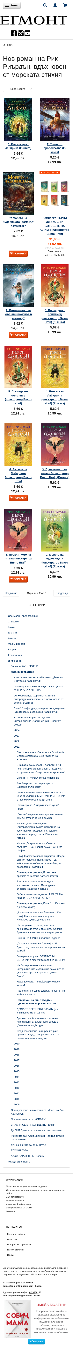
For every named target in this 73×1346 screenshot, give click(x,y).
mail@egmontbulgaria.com (17, 1295)
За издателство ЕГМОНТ (19, 1207)
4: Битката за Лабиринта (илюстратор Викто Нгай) (18, 475)
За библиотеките (15, 1196)
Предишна (11, 593)
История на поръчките (19, 1244)
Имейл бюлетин (15, 1249)
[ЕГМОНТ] (33, 19)
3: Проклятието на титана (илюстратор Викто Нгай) (18, 558)
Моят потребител (16, 1234)
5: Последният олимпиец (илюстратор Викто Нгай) (18, 397)
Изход (10, 1255)
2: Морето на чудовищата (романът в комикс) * (18, 221)
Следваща (62, 593)
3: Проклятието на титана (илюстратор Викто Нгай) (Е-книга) (54, 473)
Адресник (12, 1239)
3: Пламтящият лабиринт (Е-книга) (18, 146)
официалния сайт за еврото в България (37, 1274)
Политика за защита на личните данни (26, 1186)
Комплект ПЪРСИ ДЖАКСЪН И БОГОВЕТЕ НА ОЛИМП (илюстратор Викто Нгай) (54, 225)
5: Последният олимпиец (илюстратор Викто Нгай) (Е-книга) (54, 316)
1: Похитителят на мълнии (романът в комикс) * (18, 314)
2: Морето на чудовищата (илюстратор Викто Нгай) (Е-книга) (54, 560)
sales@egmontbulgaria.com (18, 1286)
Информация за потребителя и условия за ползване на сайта (35, 1191)
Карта (38, 1286)
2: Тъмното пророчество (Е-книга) (55, 148)
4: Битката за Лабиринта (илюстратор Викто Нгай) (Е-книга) (54, 397)
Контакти (11, 1211)
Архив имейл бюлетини (18, 1204)
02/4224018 (27, 1282)
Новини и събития (15, 1200)
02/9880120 (35, 1292)
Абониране (36, 1341)
